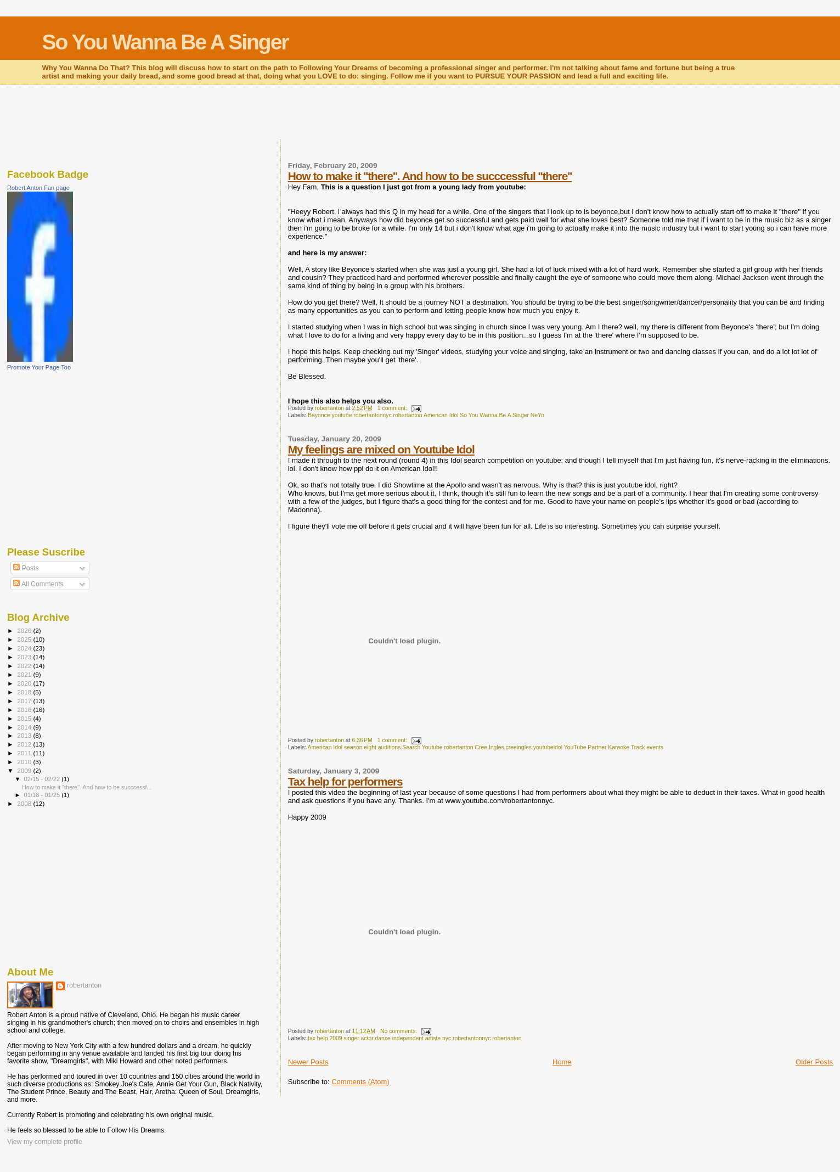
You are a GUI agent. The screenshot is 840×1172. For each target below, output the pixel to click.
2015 (25, 718)
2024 (25, 648)
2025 (25, 639)
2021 (25, 674)
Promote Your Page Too (39, 367)
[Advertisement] (420, 113)
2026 (25, 630)
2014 (25, 727)
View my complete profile (44, 1142)
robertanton (84, 985)
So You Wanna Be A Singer (165, 42)
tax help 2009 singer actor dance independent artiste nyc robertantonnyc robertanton (414, 1038)
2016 (25, 709)
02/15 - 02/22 (43, 779)
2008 (25, 803)
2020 (25, 683)
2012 (25, 744)
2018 (25, 692)
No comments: (399, 1031)
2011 (25, 752)
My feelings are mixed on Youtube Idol (381, 449)
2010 (25, 761)
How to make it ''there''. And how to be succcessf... (86, 787)
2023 (25, 656)
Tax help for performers (345, 781)
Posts (25, 568)
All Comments (38, 584)
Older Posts (814, 1062)
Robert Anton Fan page (38, 187)
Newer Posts (308, 1062)
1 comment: (393, 408)
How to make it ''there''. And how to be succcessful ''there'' (430, 176)
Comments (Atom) (360, 1082)
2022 (25, 665)
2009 (25, 770)
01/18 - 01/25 (43, 795)
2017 (25, 700)
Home (562, 1062)
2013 (25, 735)
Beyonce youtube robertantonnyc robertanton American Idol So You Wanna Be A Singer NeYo (426, 415)
